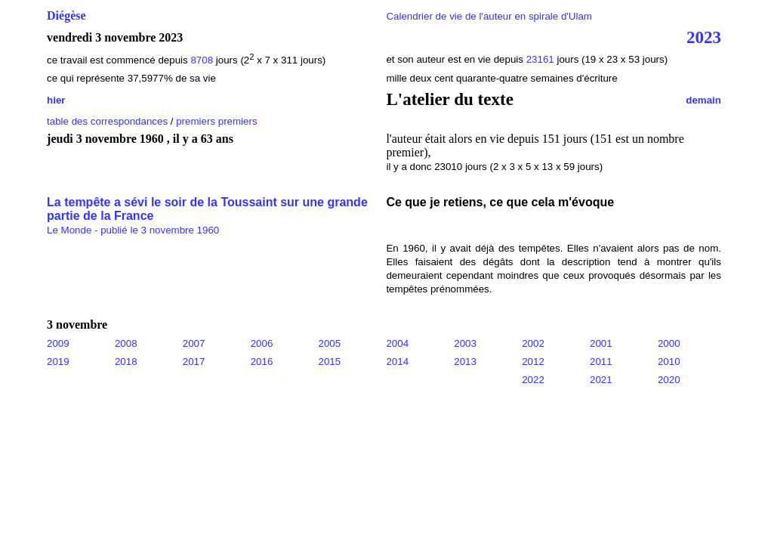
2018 (126, 361)
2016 (262, 361)
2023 (703, 37)
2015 (330, 361)
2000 (669, 343)
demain (703, 100)
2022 (533, 379)
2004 (397, 343)
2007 (194, 343)
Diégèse (66, 15)
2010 (669, 361)
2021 (601, 379)
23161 (541, 59)
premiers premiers (216, 121)
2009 (58, 343)
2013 (465, 361)
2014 (397, 361)
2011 (601, 361)
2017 (194, 361)
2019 (58, 361)
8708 (201, 60)
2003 (465, 343)
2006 (262, 343)
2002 (533, 343)
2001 (601, 343)
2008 (126, 343)
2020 (669, 379)
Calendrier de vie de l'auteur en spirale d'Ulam (489, 16)
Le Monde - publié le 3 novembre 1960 (133, 230)
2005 (330, 343)
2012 (533, 361)
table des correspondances (107, 121)
